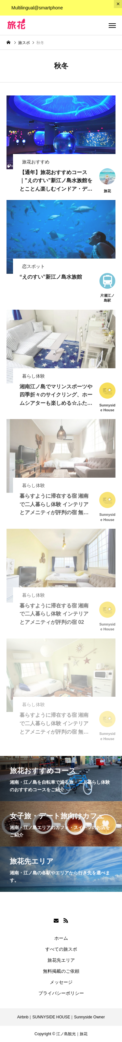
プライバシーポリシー (61, 993)
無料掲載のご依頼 (61, 971)
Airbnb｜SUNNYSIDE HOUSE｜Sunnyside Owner (61, 1017)
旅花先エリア (61, 960)
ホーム (61, 938)
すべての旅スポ (61, 949)
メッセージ (61, 982)
